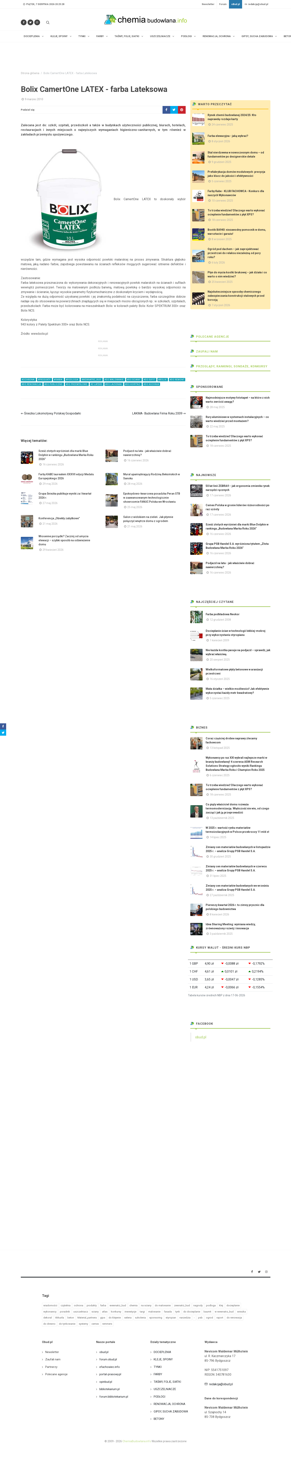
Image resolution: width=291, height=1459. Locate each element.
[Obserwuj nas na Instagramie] (37, 22)
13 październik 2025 (222, 817)
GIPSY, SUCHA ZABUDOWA (171, 1411)
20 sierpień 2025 (220, 659)
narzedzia (184, 1317)
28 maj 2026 (134, 483)
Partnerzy (51, 1367)
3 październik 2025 (221, 933)
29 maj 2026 (50, 483)
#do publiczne (53, 384)
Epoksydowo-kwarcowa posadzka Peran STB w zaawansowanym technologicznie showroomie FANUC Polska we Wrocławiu (151, 497)
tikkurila (59, 1317)
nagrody (198, 1305)
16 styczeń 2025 (220, 678)
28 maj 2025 (217, 407)
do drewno (49, 1323)
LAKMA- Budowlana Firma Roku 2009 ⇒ (159, 413)
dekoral (47, 1317)
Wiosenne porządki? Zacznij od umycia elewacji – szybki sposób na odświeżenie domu (64, 540)
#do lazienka (113, 384)
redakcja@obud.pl (256, 4)
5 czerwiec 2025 (221, 181)
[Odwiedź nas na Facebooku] (24, 22)
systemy (83, 1323)
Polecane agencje (209, 336)
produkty (92, 1305)
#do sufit (149, 380)
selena (128, 1317)
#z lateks (96, 384)
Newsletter (208, 4)
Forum (222, 4)
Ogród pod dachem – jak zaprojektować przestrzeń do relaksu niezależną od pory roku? (234, 253)
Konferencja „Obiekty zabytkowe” (59, 518)
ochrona (78, 1305)
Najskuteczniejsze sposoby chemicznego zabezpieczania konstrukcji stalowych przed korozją (236, 295)
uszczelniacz (80, 1311)
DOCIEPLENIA (162, 1352)
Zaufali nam (204, 351)
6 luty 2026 (218, 262)
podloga (211, 1305)
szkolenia (140, 1317)
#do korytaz (133, 384)
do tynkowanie (67, 1323)
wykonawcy (49, 1311)
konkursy (116, 1311)
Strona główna (30, 73)
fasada (168, 1311)
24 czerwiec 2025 (222, 124)
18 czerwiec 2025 (222, 219)
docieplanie (233, 1305)
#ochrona (28, 380)
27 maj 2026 (50, 503)
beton (70, 1317)
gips (102, 1317)
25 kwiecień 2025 (222, 281)
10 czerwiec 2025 (222, 200)
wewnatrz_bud (118, 1305)
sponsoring (155, 1317)
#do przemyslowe (77, 384)
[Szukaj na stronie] (47, 22)
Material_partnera (87, 1317)
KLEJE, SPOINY (163, 1359)
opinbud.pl (105, 1382)
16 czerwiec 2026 (53, 464)
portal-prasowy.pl (110, 1374)
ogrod (209, 1317)
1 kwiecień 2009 (219, 640)
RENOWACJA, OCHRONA (169, 1404)
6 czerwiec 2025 (220, 775)
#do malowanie (114, 380)
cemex (95, 1323)
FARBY (158, 1374)
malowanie (154, 1311)
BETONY (159, 1419)
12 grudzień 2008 (220, 619)
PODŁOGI (159, 1396)
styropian (171, 1317)
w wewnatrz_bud (224, 1311)
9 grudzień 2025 (221, 162)
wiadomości (50, 1305)
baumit (207, 1311)
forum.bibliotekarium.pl (113, 1396)
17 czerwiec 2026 (220, 495)
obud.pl (200, 1037)
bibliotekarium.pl (109, 1389)
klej (221, 1305)
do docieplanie (191, 1311)
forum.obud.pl (108, 1359)
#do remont (177, 380)
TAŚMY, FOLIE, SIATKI (167, 1382)
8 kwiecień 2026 (219, 914)
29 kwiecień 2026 (53, 549)
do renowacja (234, 1317)
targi (142, 1311)
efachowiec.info (109, 1367)
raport (219, 1317)
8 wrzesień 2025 (222, 239)
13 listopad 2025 (220, 747)
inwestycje (130, 1311)
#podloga (72, 380)
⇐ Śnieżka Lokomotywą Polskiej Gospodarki (51, 413)
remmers (107, 1323)
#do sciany (134, 380)
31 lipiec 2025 (218, 875)
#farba (58, 380)
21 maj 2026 (50, 523)
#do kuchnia (151, 384)
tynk (177, 1311)
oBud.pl (235, 4)
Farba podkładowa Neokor (223, 614)
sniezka (241, 1311)
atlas (104, 1311)
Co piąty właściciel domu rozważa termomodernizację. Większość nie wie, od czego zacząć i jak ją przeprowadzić (237, 808)
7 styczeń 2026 (221, 305)
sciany (95, 1311)
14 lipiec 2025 (218, 837)
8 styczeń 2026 (221, 141)
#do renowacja (32, 384)
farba (103, 1305)
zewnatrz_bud (182, 1305)
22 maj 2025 (217, 426)
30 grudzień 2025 (220, 856)
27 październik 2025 (222, 895)
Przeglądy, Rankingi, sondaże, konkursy (229, 366)
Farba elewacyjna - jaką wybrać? (228, 135)
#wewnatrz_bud (92, 380)
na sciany (146, 1305)
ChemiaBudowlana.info (136, 1441)
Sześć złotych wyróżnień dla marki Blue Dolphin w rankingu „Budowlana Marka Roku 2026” (66, 455)
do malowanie (163, 1305)
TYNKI (158, 1367)
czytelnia (65, 1305)
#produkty (44, 380)
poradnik (65, 1311)
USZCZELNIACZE (165, 1389)
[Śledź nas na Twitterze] (30, 22)
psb (200, 1317)
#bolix (162, 380)
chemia (133, 1305)
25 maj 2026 (134, 507)
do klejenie (115, 1317)
